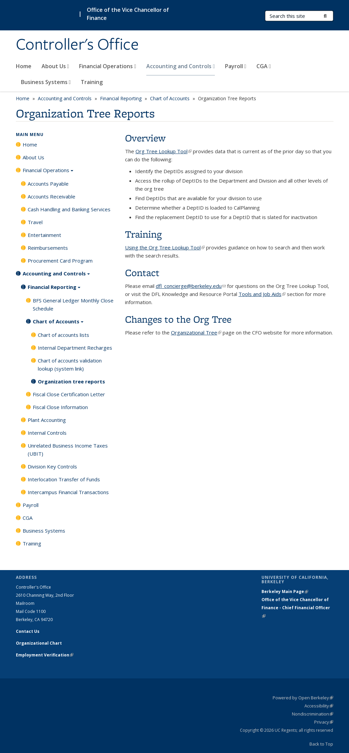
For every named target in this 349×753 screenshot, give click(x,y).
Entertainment (44, 235)
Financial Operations (107, 66)
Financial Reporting (121, 98)
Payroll (235, 66)
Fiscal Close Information (60, 407)
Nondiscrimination (312, 714)
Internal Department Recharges (75, 347)
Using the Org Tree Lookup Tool (165, 247)
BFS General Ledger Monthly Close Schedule (73, 304)
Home (23, 66)
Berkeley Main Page (284, 591)
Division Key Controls (52, 466)
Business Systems (46, 82)
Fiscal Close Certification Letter (69, 394)
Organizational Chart (39, 643)
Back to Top (321, 744)
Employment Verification (44, 655)
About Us (55, 66)
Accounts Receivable (51, 196)
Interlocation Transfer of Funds (64, 479)
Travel (35, 222)
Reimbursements (48, 247)
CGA (263, 66)
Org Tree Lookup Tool (163, 151)
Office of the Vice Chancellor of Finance (128, 14)
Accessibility (318, 706)
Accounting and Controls (180, 66)
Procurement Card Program (60, 260)
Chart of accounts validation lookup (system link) (70, 364)
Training (92, 82)
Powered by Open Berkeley (303, 698)
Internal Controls (47, 432)
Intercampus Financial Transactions (68, 492)
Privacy (323, 722)
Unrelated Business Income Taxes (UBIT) (68, 449)
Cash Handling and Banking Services (69, 209)
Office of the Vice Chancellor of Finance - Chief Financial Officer (295, 608)
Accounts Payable (48, 183)
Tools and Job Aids (262, 294)
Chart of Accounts (170, 98)
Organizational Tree (196, 332)
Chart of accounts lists (63, 334)
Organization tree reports (71, 381)
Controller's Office (77, 45)
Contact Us (28, 631)
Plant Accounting (47, 419)
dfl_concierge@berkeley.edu (191, 286)
